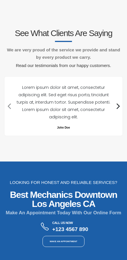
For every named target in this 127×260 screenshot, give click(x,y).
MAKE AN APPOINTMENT (63, 241)
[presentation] (9, 106)
